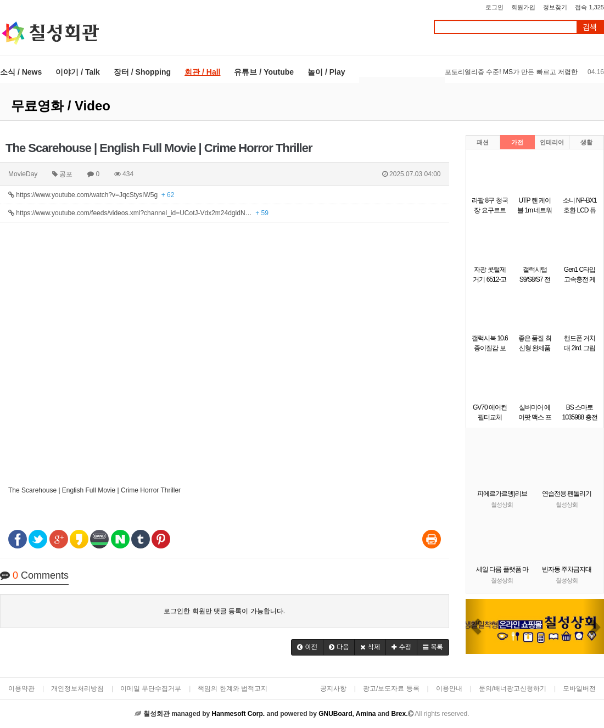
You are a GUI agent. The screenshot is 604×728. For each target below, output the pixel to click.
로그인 (494, 7)
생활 (586, 142)
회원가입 (523, 7)
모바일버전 (579, 688)
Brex (398, 714)
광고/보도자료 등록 (391, 688)
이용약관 (21, 688)
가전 (517, 142)
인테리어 (552, 142)
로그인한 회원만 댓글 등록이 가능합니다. (224, 611)
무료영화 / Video (60, 105)
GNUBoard (335, 714)
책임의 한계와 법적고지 (232, 688)
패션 (483, 142)
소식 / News (21, 72)
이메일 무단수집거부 (150, 688)
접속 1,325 (589, 7)
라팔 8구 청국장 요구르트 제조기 (489, 210)
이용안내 (449, 688)
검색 (590, 27)
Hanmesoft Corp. (238, 714)
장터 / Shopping (142, 72)
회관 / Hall (202, 72)
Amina (366, 714)
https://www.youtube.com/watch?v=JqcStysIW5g (91, 195)
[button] (307, 647)
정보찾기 (555, 7)
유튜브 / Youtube (264, 72)
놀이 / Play (326, 72)
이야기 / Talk (77, 72)
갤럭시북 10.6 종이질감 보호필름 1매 (490, 348)
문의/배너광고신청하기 (512, 688)
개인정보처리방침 (77, 688)
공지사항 (333, 688)
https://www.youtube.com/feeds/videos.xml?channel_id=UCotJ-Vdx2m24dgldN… (138, 213)
